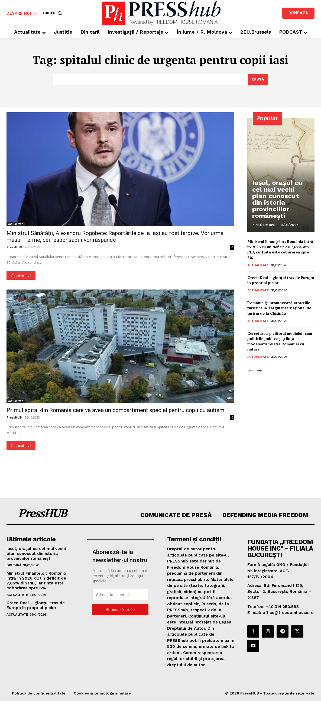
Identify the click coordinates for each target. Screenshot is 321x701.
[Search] (257, 79)
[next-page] (259, 370)
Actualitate (15, 224)
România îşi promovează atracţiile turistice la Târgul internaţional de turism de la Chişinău (279, 308)
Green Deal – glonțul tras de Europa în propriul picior (36, 605)
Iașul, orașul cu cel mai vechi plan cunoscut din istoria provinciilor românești (281, 208)
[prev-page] (250, 370)
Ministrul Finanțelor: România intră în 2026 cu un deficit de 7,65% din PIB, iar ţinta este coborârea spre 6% (280, 249)
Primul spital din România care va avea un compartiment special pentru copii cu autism (115, 410)
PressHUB (14, 247)
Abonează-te (120, 609)
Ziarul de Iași (263, 225)
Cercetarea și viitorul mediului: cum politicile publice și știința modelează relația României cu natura (279, 341)
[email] (120, 594)
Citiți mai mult (21, 275)
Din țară (14, 565)
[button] (53, 13)
